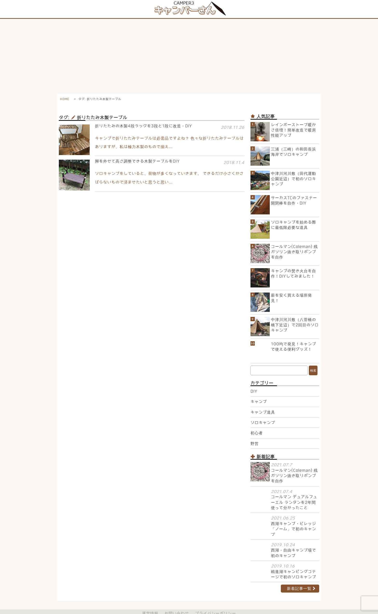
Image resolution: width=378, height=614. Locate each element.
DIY (253, 383)
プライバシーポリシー (215, 605)
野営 (254, 435)
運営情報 (150, 605)
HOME (64, 98)
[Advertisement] (189, 55)
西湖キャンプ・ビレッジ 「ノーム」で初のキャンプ (293, 520)
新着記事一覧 (299, 580)
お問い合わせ (176, 605)
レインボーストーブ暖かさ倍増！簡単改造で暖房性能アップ (293, 130)
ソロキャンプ (262, 414)
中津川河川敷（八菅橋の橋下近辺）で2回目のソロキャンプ (295, 325)
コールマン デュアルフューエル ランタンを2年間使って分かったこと (294, 493)
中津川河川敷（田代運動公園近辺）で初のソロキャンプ (293, 178)
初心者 (256, 424)
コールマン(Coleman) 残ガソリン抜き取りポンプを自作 (294, 252)
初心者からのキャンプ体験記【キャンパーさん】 (186, 610)
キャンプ (258, 393)
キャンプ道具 (262, 403)
